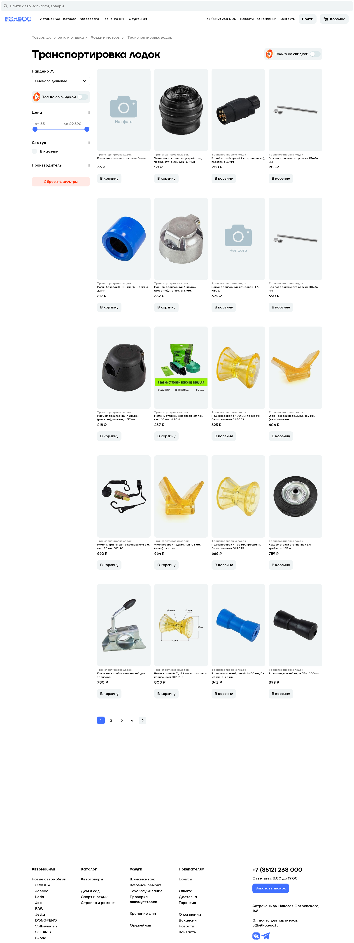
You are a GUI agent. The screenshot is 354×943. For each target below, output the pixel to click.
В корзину (109, 186)
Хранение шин (113, 19)
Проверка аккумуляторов (143, 899)
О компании (266, 19)
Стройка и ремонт (98, 903)
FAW (39, 908)
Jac (38, 903)
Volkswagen (46, 926)
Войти (307, 19)
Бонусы (185, 879)
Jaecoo (41, 891)
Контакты (287, 19)
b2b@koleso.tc (265, 927)
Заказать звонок (271, 890)
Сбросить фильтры (61, 181)
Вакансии (188, 920)
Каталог (69, 19)
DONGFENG (46, 920)
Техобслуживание (146, 891)
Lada (39, 897)
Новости (247, 19)
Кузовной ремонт (145, 885)
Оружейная (138, 19)
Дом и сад (90, 891)
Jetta (40, 914)
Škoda (40, 938)
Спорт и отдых (94, 897)
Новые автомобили (49, 879)
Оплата (185, 891)
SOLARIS (43, 932)
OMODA (42, 885)
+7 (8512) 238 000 (221, 19)
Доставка (188, 897)
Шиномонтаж (142, 879)
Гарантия (187, 903)
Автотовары (92, 879)
